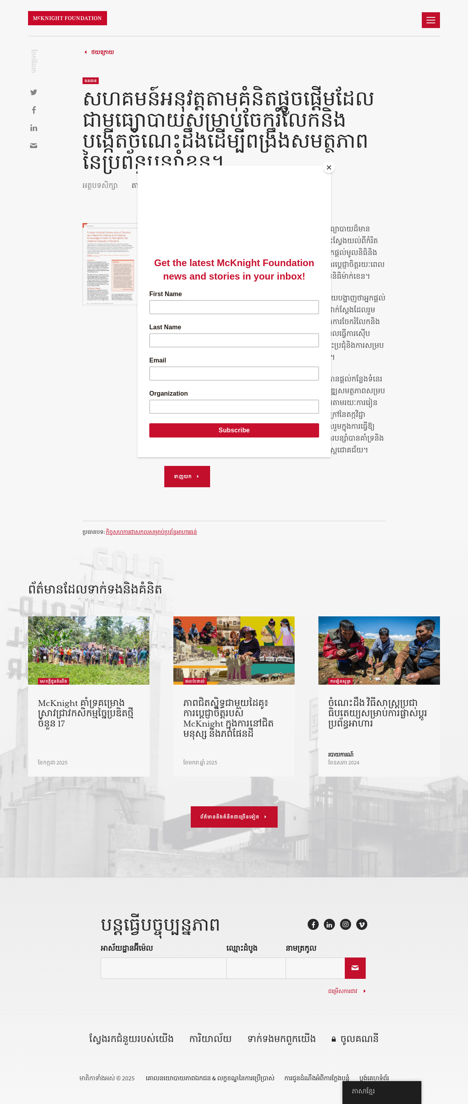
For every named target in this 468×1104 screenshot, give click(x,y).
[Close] (329, 167)
